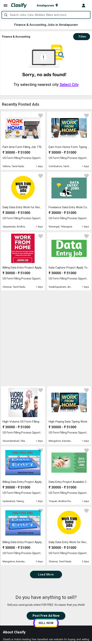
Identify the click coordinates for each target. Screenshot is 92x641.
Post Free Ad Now (46, 524)
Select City (69, 84)
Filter (81, 36)
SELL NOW (46, 623)
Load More (46, 482)
